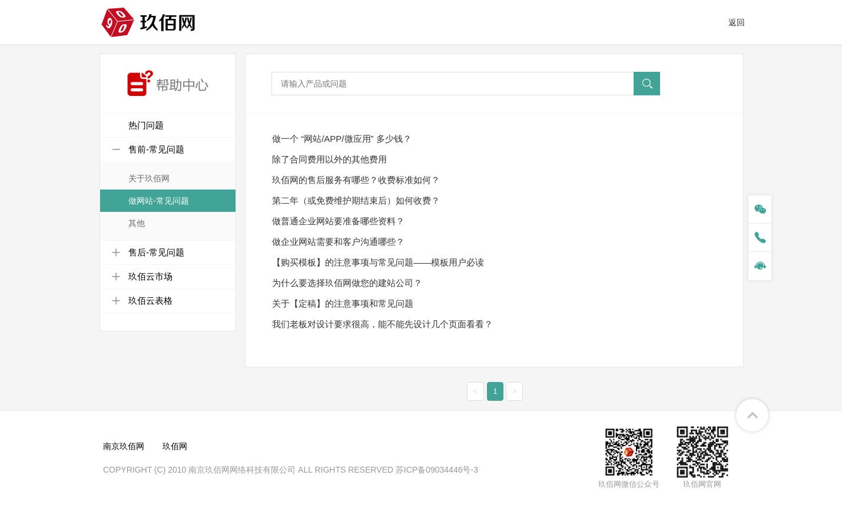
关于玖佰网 (149, 178)
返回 (736, 22)
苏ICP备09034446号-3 (437, 469)
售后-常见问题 (148, 252)
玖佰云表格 (142, 301)
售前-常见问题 (148, 149)
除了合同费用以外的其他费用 (329, 159)
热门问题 (146, 125)
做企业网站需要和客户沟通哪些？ (338, 242)
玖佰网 (175, 446)
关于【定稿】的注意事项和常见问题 (342, 303)
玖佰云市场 (142, 276)
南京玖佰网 (123, 446)
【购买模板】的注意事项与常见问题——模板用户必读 (378, 262)
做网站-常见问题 (158, 200)
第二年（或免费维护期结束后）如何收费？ (356, 200)
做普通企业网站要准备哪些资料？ (338, 221)
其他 (136, 223)
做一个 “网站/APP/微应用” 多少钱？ (342, 139)
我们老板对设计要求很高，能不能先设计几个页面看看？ (382, 324)
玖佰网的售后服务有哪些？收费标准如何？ (356, 180)
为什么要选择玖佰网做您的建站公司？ (347, 283)
